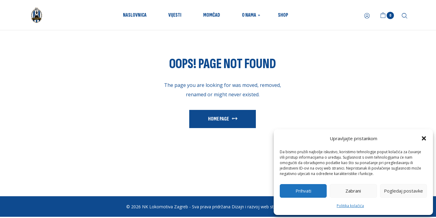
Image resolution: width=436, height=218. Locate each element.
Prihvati (303, 191)
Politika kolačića (350, 205)
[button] (424, 138)
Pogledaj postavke (403, 191)
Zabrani (353, 191)
